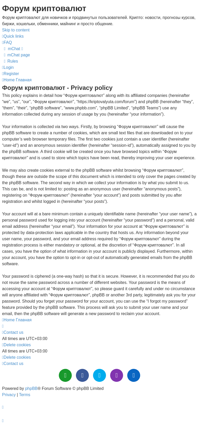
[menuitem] (7, 42)
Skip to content (16, 30)
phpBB (31, 388)
